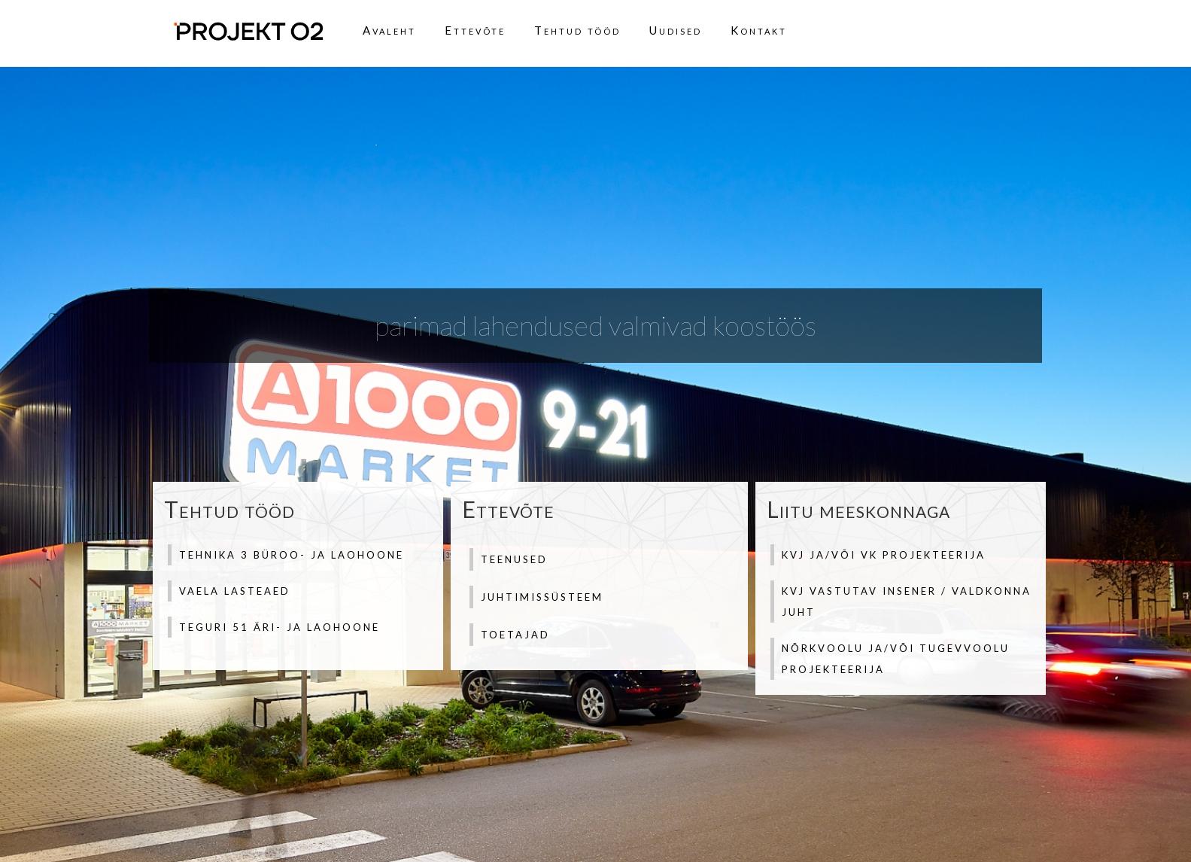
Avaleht (389, 30)
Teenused (514, 559)
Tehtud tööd (577, 30)
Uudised (675, 30)
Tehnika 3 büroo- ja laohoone (291, 555)
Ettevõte (475, 30)
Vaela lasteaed (234, 591)
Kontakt (759, 30)
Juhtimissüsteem (542, 597)
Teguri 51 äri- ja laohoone (279, 627)
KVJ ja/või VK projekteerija (884, 555)
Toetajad (515, 635)
